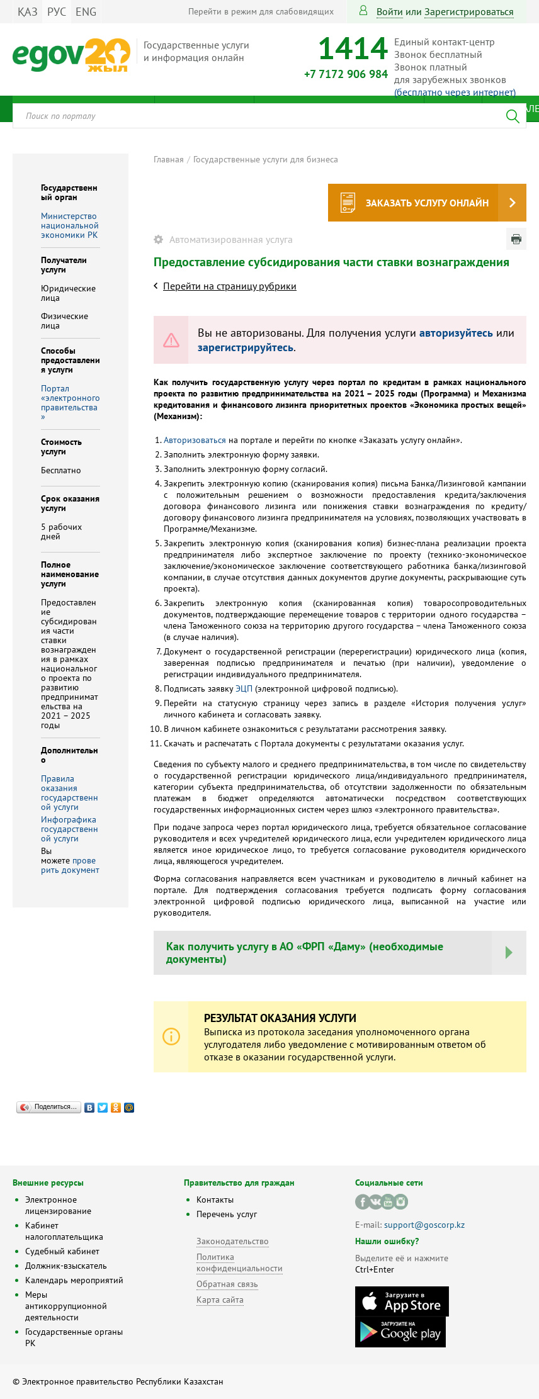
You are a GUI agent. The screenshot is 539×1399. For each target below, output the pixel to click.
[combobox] (269, 115)
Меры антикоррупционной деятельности (66, 1306)
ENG (86, 11)
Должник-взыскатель (66, 1265)
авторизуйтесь (456, 332)
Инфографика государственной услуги (69, 829)
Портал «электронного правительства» (70, 402)
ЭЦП (242, 688)
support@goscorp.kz (424, 1224)
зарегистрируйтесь (245, 347)
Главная (169, 159)
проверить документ (70, 865)
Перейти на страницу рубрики (230, 285)
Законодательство (232, 1241)
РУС (56, 11)
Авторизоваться (195, 440)
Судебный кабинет (62, 1251)
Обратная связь (227, 1283)
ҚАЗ (28, 11)
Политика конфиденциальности (239, 1262)
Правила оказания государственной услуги (69, 792)
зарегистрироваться (469, 11)
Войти (390, 11)
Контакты (215, 1199)
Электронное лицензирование (58, 1205)
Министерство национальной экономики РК (70, 225)
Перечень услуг (226, 1214)
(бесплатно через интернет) (455, 92)
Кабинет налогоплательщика (64, 1231)
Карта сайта (220, 1299)
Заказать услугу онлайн (427, 202)
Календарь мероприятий (74, 1280)
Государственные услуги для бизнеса (265, 159)
